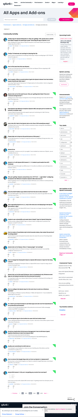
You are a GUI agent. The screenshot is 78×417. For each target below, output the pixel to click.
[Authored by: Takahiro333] (11, 338)
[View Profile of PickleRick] (62, 310)
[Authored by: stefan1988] (11, 128)
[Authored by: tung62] (10, 45)
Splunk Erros (11, 149)
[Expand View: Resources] (20, 5)
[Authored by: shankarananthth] (12, 141)
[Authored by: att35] (10, 224)
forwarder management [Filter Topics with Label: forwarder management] (64, 177)
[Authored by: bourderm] (11, 154)
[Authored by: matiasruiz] (11, 364)
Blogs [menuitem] (53, 2)
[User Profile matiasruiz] (5, 360)
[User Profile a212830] (5, 67)
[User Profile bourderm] (5, 150)
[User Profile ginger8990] (5, 233)
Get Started (64, 84)
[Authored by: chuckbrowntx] (12, 197)
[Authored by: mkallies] (10, 281)
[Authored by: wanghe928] (11, 115)
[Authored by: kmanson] (11, 101)
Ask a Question (66, 19)
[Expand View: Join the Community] (32, 2)
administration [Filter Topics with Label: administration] (63, 132)
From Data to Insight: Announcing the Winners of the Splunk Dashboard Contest (66, 196)
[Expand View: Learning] (63, 2)
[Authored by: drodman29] (11, 211)
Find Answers (7, 25)
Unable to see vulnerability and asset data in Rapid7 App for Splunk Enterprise (29, 219)
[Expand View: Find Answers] (42, 2)
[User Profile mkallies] (5, 275)
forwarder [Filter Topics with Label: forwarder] (62, 173)
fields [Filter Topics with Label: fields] (61, 170)
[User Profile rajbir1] (5, 247)
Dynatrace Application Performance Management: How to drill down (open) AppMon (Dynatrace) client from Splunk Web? (29, 332)
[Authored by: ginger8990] (11, 239)
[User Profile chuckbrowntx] (5, 192)
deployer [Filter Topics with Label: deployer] (62, 152)
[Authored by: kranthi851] (11, 184)
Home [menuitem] (15, 2)
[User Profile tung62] (5, 39)
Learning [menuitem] (60, 2)
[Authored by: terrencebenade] (12, 351)
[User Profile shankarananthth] (5, 137)
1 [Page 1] (19, 393)
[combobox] (30, 19)
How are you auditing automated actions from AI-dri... (66, 285)
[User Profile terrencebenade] (5, 347)
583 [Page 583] (34, 393)
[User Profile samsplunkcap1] (5, 290)
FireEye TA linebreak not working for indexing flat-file (22, 53)
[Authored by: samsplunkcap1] (12, 296)
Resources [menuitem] (17, 5)
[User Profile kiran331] (5, 260)
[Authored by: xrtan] (10, 58)
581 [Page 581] (26, 393)
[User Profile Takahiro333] (5, 332)
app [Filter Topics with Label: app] (61, 139)
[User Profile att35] (5, 220)
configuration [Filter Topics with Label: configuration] (63, 142)
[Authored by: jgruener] (11, 323)
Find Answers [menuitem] (38, 2)
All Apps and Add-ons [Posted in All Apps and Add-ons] (24, 45)
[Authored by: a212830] (11, 71)
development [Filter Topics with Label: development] (63, 156)
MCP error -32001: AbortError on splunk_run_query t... (64, 293)
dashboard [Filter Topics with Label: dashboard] (63, 146)
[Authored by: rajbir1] (10, 252)
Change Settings (19, 414)
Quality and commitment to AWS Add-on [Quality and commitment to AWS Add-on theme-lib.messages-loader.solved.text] (19, 346)
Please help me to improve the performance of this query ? (24, 136)
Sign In (71, 4)
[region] (22, 412)
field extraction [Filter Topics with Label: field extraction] (64, 166)
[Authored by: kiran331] (11, 267)
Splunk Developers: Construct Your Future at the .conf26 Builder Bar (65, 215)
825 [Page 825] (41, 393)
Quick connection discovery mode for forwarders (65, 235)
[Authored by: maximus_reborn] (12, 310)
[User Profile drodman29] (5, 205)
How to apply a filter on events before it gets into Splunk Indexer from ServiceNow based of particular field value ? (30, 80)
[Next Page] (46, 393)
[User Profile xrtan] (5, 54)
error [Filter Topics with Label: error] (61, 163)
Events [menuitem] (47, 2)
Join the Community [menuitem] (26, 2)
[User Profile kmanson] (5, 95)
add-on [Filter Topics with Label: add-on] (62, 128)
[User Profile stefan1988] (5, 124)
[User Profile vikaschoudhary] (5, 80)
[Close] (43, 410)
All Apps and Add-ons (28, 25)
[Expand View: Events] (49, 2)
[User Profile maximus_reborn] (5, 304)
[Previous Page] (14, 393)
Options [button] (5, 29)
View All (63, 298)
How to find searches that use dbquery (18, 66)
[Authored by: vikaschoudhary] (12, 86)
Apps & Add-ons (17, 25)
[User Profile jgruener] (5, 319)
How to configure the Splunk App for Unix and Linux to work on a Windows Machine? (28, 290)
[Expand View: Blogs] (55, 2)
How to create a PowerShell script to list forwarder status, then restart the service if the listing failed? (31, 233)
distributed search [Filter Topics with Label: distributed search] (64, 159)
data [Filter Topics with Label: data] (61, 149)
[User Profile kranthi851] (5, 178)
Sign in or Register (61, 409)
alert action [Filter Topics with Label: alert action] (63, 135)
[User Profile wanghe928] (5, 109)
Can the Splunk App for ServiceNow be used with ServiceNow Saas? (27, 318)
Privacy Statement (7, 414)
